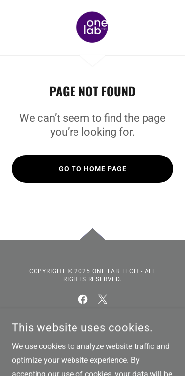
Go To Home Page (93, 169)
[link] (92, 27)
